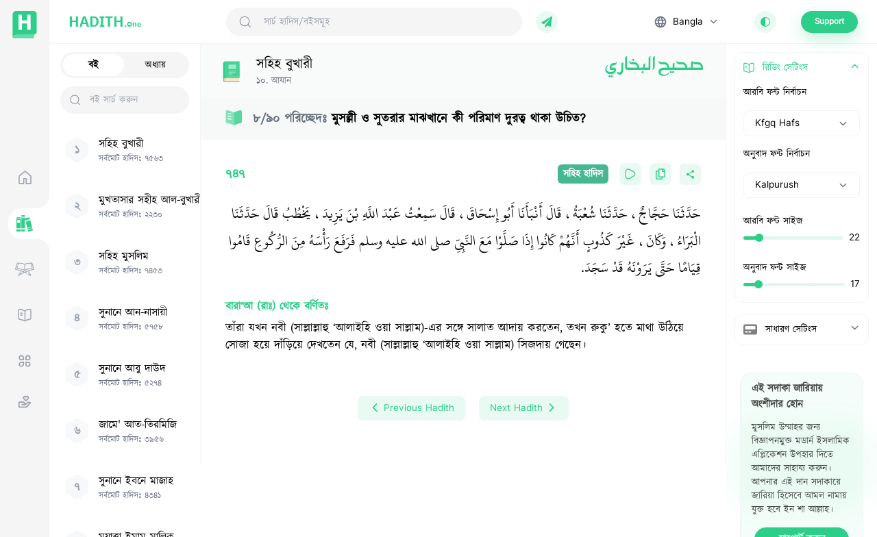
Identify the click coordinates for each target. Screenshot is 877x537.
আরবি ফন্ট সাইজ (773, 221)
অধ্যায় (155, 65)
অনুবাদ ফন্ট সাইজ (774, 268)
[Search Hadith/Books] (387, 22)
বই (93, 65)
